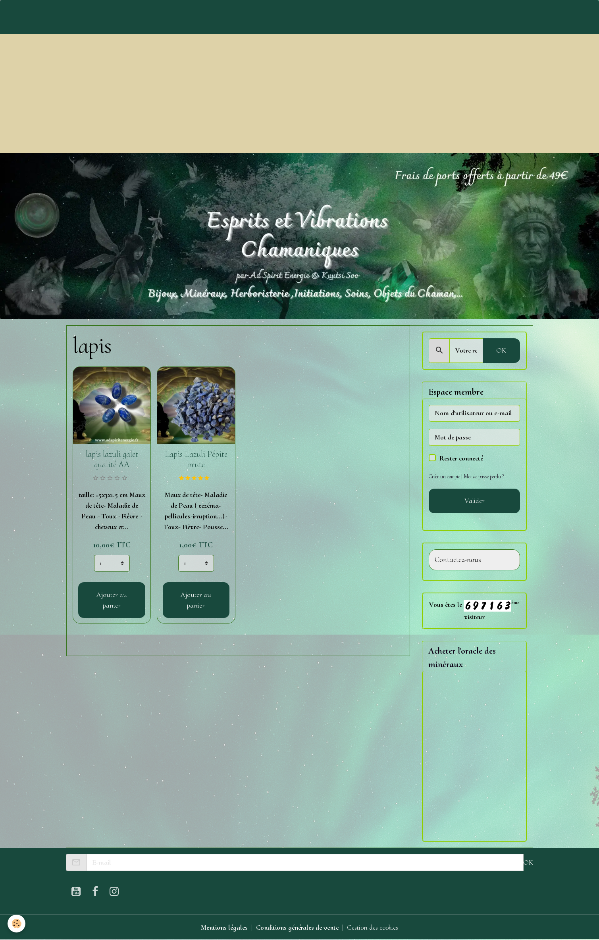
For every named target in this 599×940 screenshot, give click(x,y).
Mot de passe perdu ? (485, 476)
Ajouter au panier (111, 600)
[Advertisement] (300, 93)
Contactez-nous (458, 559)
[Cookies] (17, 923)
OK (501, 350)
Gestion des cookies (373, 927)
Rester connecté (461, 458)
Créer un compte (445, 476)
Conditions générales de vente (296, 927)
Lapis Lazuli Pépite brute (196, 459)
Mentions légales (223, 927)
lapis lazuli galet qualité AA (112, 459)
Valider (474, 500)
